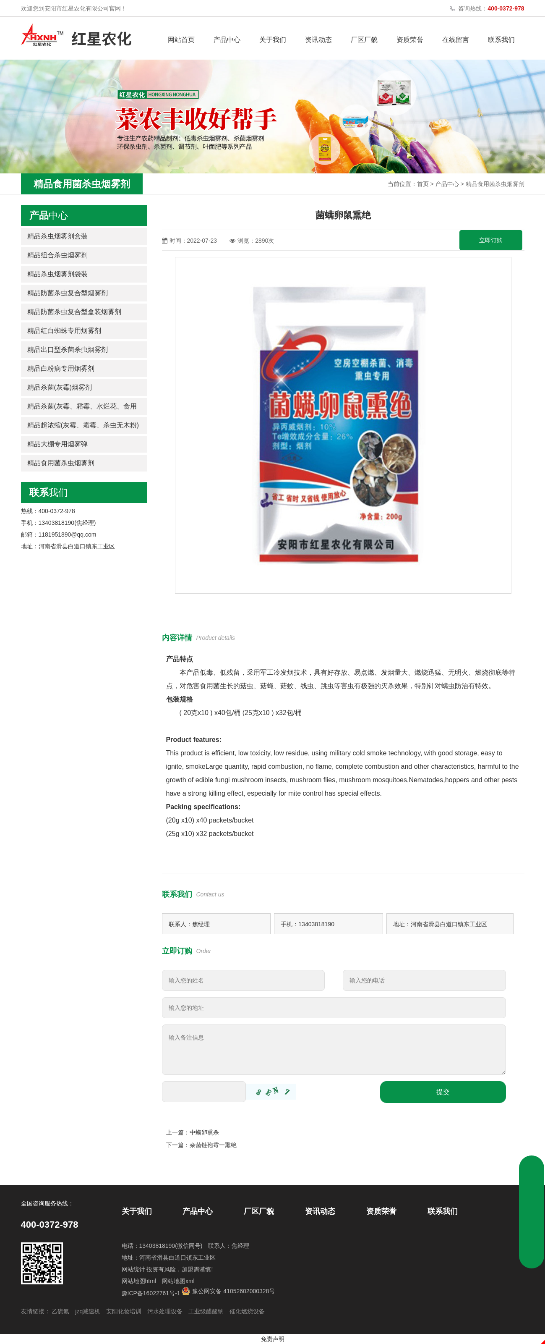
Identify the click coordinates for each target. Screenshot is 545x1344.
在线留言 (455, 39)
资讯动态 (318, 39)
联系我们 (501, 39)
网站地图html (139, 1281)
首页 (423, 184)
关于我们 (272, 39)
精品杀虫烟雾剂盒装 (57, 236)
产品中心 (227, 39)
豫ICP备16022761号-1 (151, 1293)
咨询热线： (491, 8)
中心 (48, 215)
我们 (48, 492)
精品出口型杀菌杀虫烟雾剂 (67, 349)
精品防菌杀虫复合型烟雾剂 (67, 292)
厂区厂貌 (364, 39)
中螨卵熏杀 (204, 1132)
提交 (443, 1091)
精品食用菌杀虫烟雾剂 (495, 184)
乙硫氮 (60, 1311)
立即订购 (491, 240)
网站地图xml (178, 1281)
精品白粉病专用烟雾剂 (60, 368)
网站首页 (181, 39)
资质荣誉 (409, 39)
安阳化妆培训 (123, 1311)
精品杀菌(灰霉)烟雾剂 (59, 387)
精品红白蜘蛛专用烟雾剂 (64, 330)
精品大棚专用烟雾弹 (57, 444)
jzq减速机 (87, 1311)
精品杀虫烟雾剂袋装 (57, 274)
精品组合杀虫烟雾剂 (57, 255)
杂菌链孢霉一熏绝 (213, 1145)
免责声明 (272, 1339)
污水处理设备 (165, 1311)
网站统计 (133, 1269)
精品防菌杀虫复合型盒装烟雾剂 (74, 311)
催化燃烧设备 (247, 1311)
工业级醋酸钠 (206, 1311)
